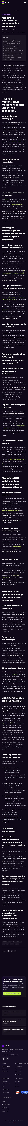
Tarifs (16, 1084)
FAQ (3, 1086)
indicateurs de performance (10, 510)
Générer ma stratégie (12, 993)
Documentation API (6, 1097)
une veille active (16, 142)
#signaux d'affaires (7, 941)
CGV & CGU (4, 1111)
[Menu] (24, 2)
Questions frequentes (8, 59)
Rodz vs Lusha (5, 1092)
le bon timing (17, 546)
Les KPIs (14, 674)
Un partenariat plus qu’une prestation (12, 57)
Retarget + (17, 1074)
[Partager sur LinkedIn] (8, 951)
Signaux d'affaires (6, 1066)
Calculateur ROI (5, 1084)
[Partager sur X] (12, 951)
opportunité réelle (7, 723)
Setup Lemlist (18, 1066)
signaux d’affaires (16, 204)
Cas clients (4, 1081)
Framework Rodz (19, 1069)
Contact (17, 1086)
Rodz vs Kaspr (5, 1089)
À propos (17, 1081)
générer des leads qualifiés (16, 459)
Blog (8, 11)
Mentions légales (6, 1104)
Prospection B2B (14, 11)
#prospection (6, 944)
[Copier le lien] (15, 951)
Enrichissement (5, 1069)
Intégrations (5, 1071)
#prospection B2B (17, 941)
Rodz (6, 199)
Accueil (3, 11)
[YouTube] (7, 1058)
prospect (5, 309)
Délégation (18, 1071)
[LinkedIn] (3, 1058)
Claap (3, 464)
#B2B (12, 944)
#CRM (17, 944)
